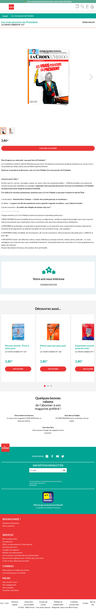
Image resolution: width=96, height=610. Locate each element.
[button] (87, 6)
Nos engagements (9, 585)
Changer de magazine (10, 550)
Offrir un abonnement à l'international (17, 544)
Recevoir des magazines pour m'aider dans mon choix (23, 558)
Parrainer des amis (9, 547)
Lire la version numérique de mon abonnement (20, 555)
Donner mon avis (88, 22)
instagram (47, 456)
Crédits (85, 603)
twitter (62, 456)
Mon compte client (9, 539)
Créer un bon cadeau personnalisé (15, 561)
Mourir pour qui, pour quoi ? (53, 347)
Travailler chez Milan (10, 590)
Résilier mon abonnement (12, 553)
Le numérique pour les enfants (14, 573)
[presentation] (45, 477)
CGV (2, 603)
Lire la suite (32, 485)
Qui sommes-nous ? (10, 582)
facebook (52, 456)
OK (64, 470)
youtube (57, 456)
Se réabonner (7, 542)
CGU (6, 603)
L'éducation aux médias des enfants (15, 570)
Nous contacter (8, 526)
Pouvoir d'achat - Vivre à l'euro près (17, 347)
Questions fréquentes (10, 523)
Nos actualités (8, 588)
